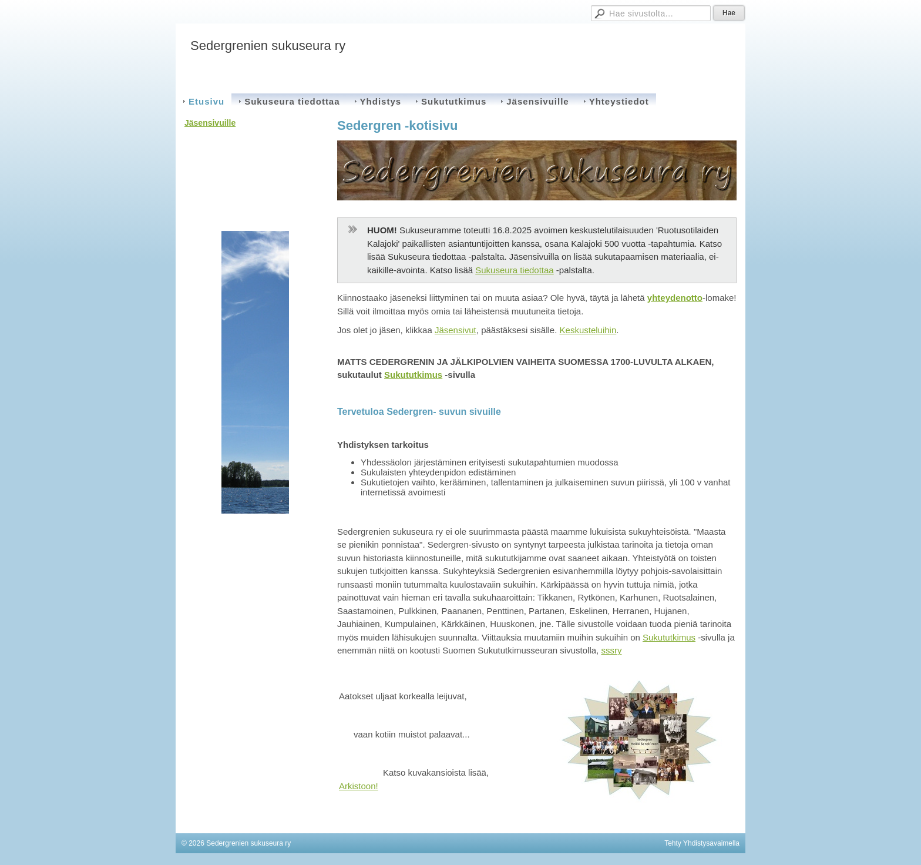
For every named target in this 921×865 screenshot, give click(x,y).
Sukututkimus (413, 375)
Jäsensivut (455, 330)
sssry (611, 650)
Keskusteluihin (588, 330)
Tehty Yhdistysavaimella (702, 843)
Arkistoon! (358, 786)
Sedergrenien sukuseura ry (267, 45)
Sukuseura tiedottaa (514, 270)
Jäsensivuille (210, 123)
